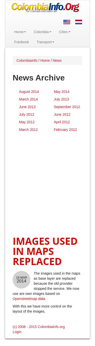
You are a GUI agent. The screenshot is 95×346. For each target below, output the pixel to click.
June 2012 (62, 114)
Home (20, 32)
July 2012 (26, 114)
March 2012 (28, 130)
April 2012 (62, 122)
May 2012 (26, 122)
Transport (45, 42)
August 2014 (29, 92)
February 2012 (65, 130)
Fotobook (21, 42)
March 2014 (28, 99)
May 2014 (61, 92)
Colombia (42, 32)
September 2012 (67, 107)
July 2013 (61, 99)
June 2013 (27, 107)
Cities (64, 32)
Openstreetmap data (29, 299)
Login (17, 332)
